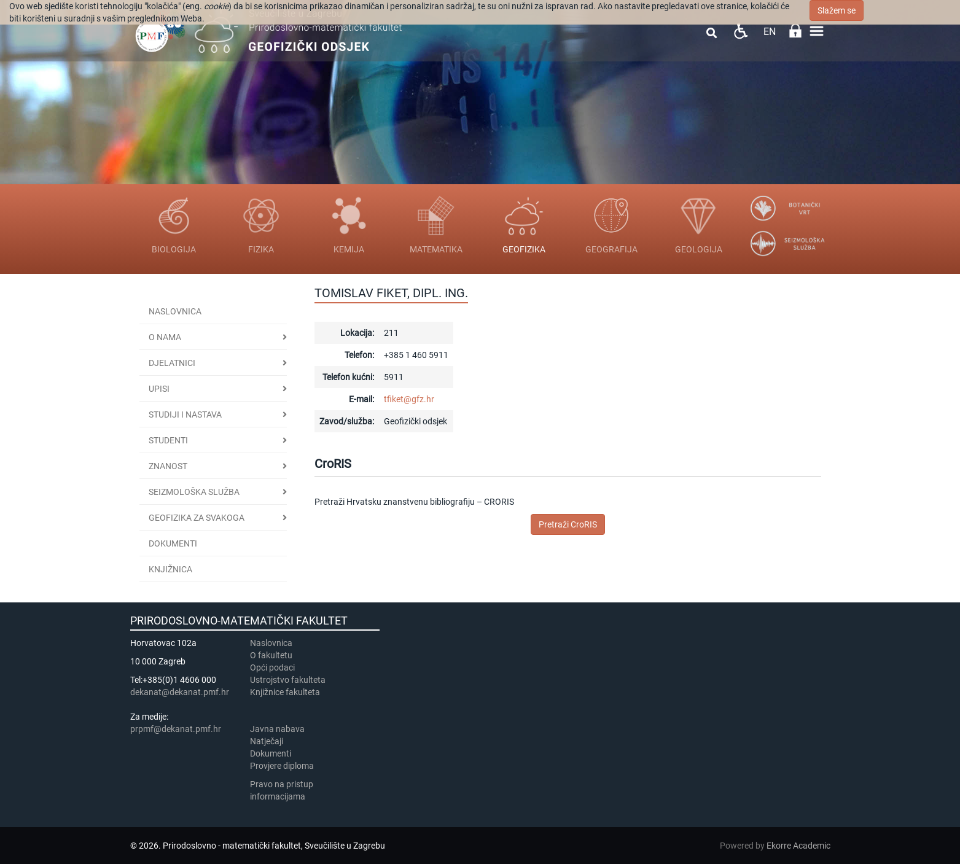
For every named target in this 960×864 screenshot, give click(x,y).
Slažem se (837, 10)
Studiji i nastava (185, 414)
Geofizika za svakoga (196, 518)
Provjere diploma (282, 766)
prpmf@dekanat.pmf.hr (175, 729)
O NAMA (165, 337)
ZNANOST (168, 466)
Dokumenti (173, 543)
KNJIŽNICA (170, 569)
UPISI (159, 389)
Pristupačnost (740, 31)
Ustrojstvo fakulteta (288, 680)
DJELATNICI (172, 363)
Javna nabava (277, 729)
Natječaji (266, 741)
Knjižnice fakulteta (285, 692)
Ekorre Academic (798, 845)
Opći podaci (272, 667)
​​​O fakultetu (271, 655)
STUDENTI (168, 440)
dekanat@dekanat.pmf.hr (179, 692)
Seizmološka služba (194, 492)
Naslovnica (175, 311)
